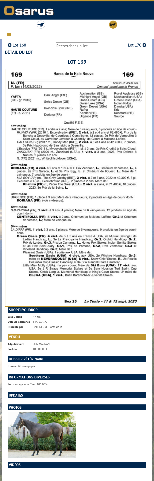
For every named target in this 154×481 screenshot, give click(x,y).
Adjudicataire (16, 344)
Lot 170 (137, 45)
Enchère (12, 349)
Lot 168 (17, 45)
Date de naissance (19, 322)
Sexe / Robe (15, 317)
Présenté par (15, 327)
